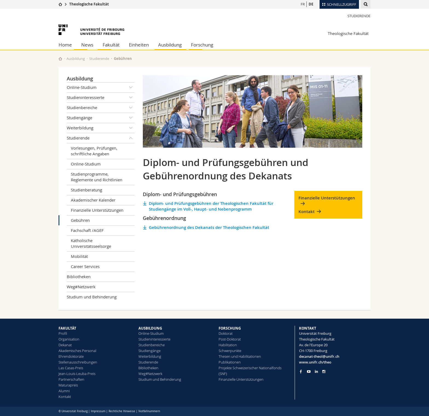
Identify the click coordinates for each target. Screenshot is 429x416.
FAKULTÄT (67, 328)
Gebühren (80, 220)
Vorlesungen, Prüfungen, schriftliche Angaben (94, 150)
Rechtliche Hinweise (122, 411)
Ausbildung (170, 45)
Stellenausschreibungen (78, 362)
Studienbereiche (101, 108)
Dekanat (65, 344)
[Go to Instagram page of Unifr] (323, 371)
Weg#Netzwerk (81, 286)
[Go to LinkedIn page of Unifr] (316, 371)
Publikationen (230, 362)
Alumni (64, 390)
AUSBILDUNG (150, 328)
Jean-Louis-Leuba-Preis (77, 373)
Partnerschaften (71, 379)
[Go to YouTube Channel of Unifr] (309, 371)
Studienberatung (86, 190)
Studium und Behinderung (92, 296)
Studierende (358, 15)
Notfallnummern (149, 411)
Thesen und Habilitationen (240, 356)
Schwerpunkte (230, 350)
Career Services (85, 266)
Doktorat (226, 333)
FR (303, 4)
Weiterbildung (101, 128)
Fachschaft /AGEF (87, 230)
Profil (63, 333)
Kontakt (306, 211)
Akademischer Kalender (93, 200)
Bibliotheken (79, 276)
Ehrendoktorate (71, 356)
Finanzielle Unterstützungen (97, 210)
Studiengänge (101, 118)
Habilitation (228, 344)
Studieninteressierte (101, 98)
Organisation (69, 339)
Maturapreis (68, 385)
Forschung (202, 45)
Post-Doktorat (230, 339)
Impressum (98, 411)
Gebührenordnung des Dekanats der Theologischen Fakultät (209, 227)
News (87, 45)
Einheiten (139, 45)
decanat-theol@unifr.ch (319, 356)
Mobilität (79, 256)
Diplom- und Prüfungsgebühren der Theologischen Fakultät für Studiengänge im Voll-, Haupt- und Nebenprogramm (211, 206)
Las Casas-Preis (71, 367)
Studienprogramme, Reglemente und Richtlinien (96, 176)
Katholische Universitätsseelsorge (91, 243)
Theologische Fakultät (89, 4)
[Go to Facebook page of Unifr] (301, 371)
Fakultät (111, 45)
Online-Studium (101, 87)
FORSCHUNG (230, 328)
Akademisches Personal (77, 350)
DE (311, 4)
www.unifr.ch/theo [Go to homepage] (315, 362)
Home (65, 45)
